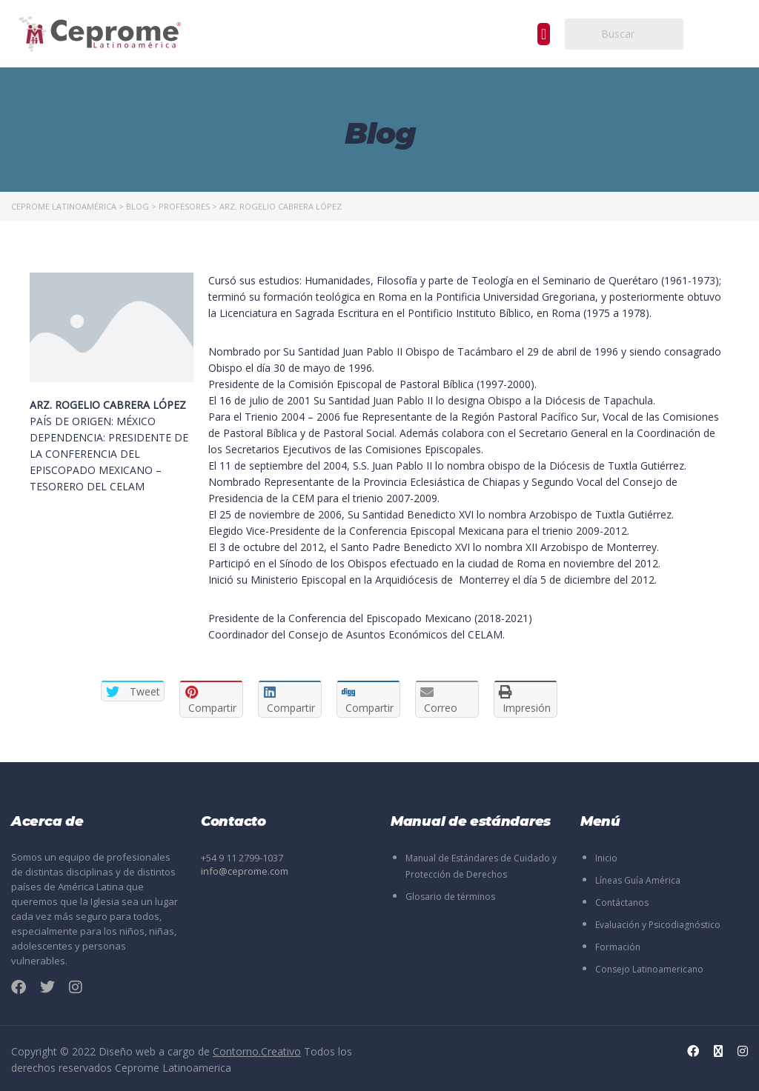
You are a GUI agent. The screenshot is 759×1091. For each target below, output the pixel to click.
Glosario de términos (450, 896)
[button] (543, 34)
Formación (617, 947)
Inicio (606, 858)
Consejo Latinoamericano (649, 969)
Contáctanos (622, 902)
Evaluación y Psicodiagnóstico (657, 924)
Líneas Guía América (637, 880)
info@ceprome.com (244, 871)
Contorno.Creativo (257, 1051)
